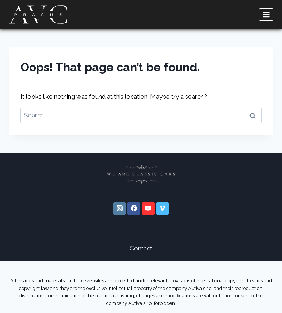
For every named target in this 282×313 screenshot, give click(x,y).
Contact (141, 248)
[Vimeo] (162, 208)
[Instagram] (119, 208)
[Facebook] (133, 208)
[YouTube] (148, 208)
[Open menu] (266, 14)
